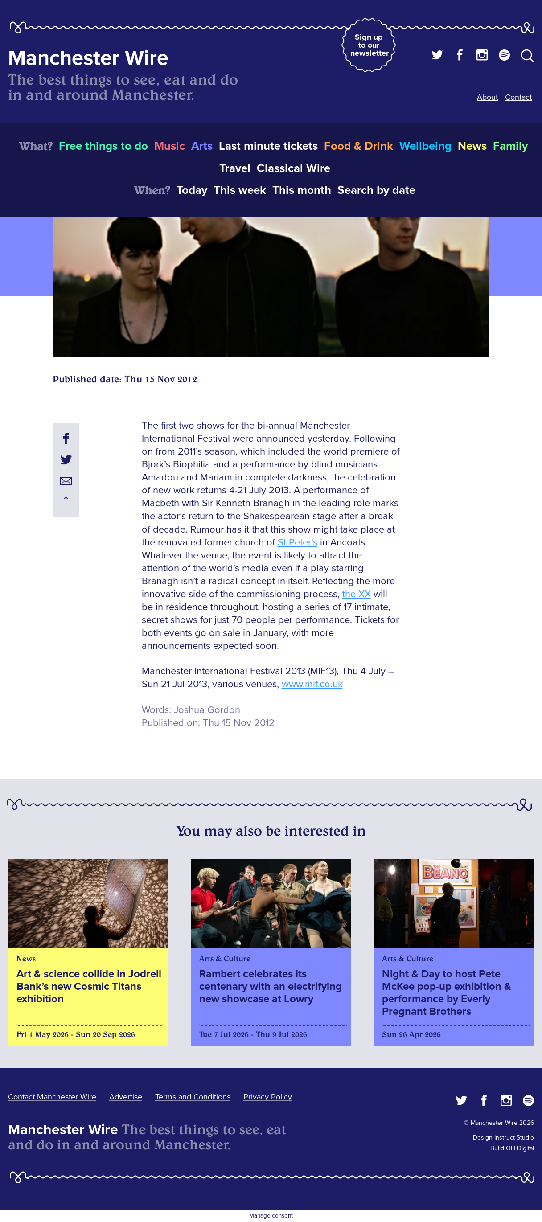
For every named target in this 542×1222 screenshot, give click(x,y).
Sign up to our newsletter (369, 45)
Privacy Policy (267, 1097)
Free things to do (103, 146)
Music (169, 146)
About (487, 97)
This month (301, 190)
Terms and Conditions (192, 1097)
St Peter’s (297, 543)
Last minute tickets (268, 146)
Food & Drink (358, 146)
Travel (234, 168)
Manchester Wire (88, 58)
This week (240, 190)
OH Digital (520, 1148)
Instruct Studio (514, 1137)
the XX (356, 594)
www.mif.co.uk (312, 684)
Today (192, 190)
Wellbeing (425, 146)
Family (510, 146)
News (472, 146)
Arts (202, 146)
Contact (518, 97)
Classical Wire (293, 168)
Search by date (376, 190)
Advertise (125, 1097)
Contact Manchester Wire (52, 1097)
